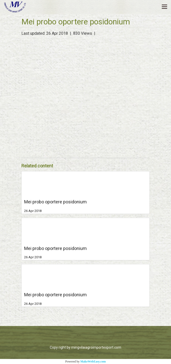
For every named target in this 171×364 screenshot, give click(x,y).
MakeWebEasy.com (93, 361)
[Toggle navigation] (164, 7)
